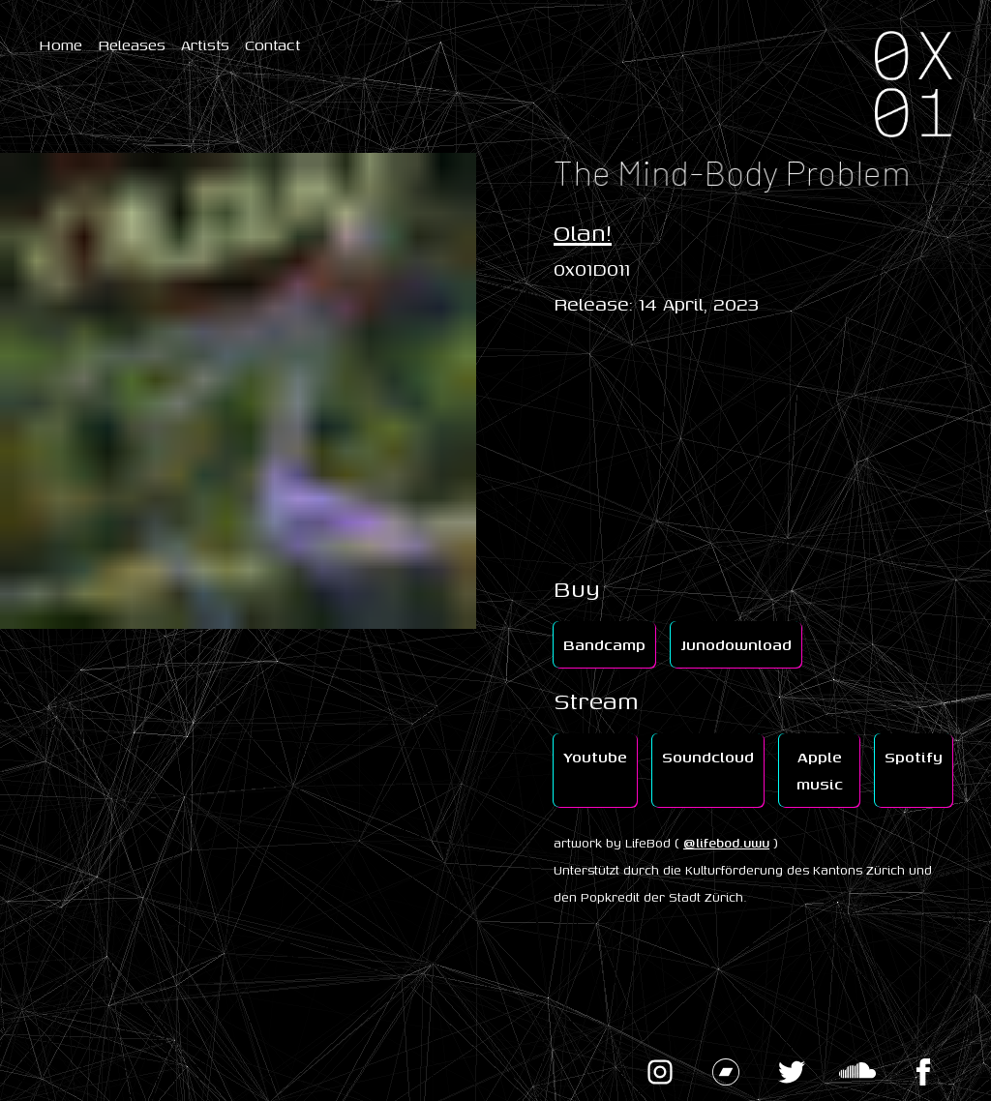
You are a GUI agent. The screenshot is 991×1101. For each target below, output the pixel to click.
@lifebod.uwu (726, 843)
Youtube (595, 756)
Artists (205, 44)
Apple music (819, 770)
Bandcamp (604, 644)
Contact (272, 44)
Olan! (583, 232)
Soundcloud (708, 756)
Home (60, 44)
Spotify (914, 756)
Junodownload (736, 644)
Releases (131, 44)
